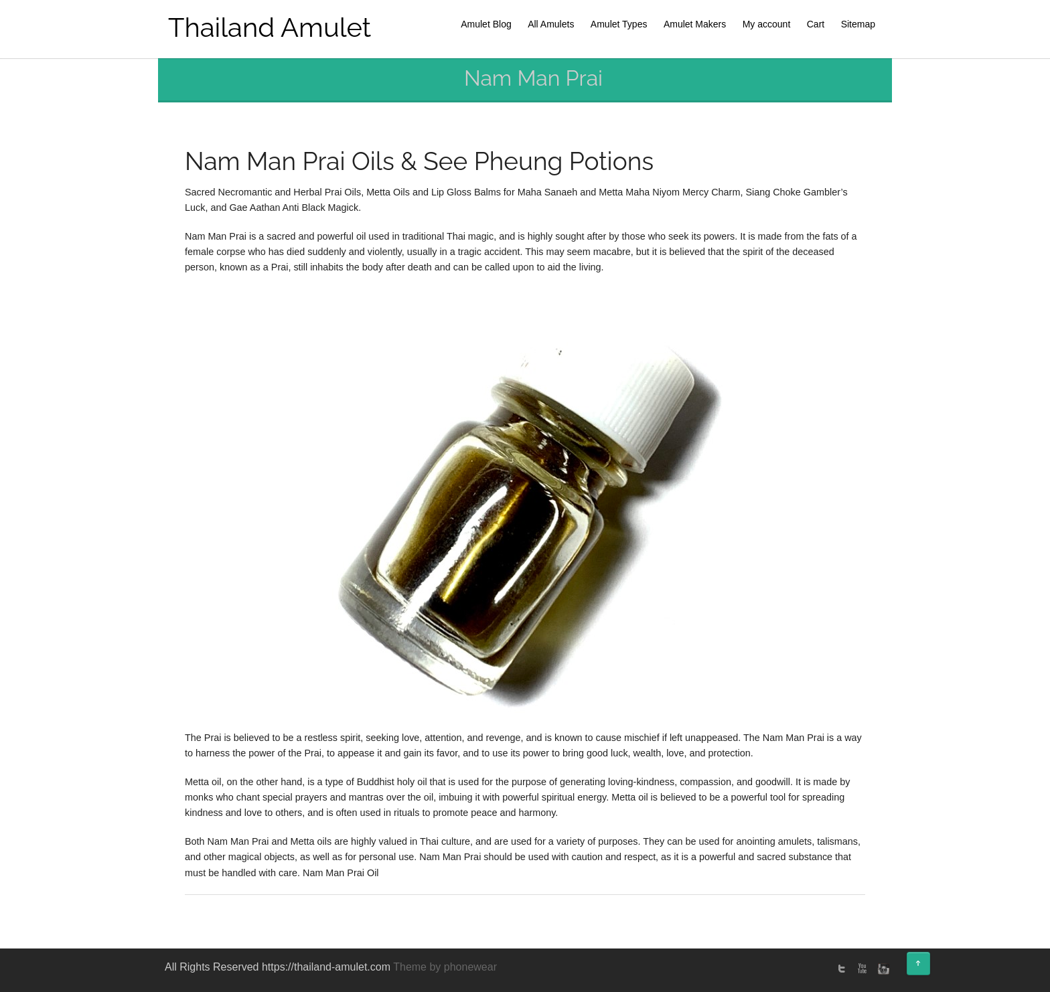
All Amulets (551, 24)
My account (767, 24)
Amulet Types (619, 24)
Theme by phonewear (445, 967)
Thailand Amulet (269, 27)
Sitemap (858, 24)
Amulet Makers (695, 24)
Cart (815, 24)
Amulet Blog (486, 24)
